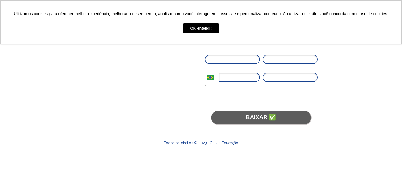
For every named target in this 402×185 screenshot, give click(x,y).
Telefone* (212, 69)
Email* (268, 51)
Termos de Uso (229, 101)
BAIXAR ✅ (261, 117)
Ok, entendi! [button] (201, 28)
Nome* (210, 51)
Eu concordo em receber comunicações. (239, 87)
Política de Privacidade (295, 96)
